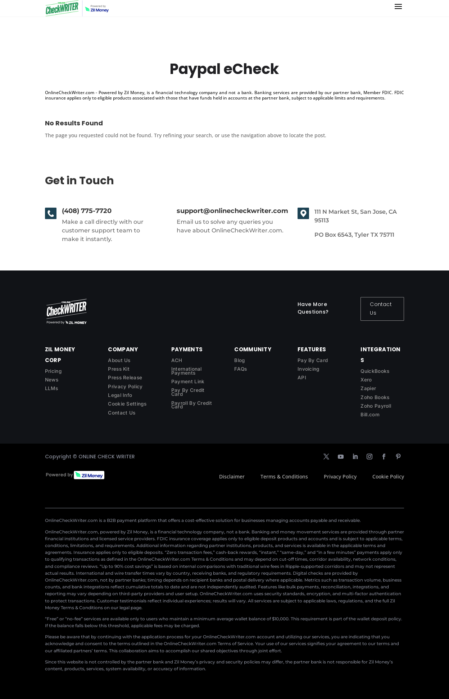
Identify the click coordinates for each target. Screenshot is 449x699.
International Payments (186, 371)
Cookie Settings (127, 404)
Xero (366, 380)
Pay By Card (313, 360)
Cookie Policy (388, 476)
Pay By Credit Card (188, 392)
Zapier (368, 388)
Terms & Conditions (284, 476)
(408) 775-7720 (87, 211)
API (302, 377)
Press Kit (119, 369)
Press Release (125, 377)
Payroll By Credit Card (191, 405)
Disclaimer (232, 476)
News (51, 380)
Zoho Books (374, 397)
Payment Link (188, 381)
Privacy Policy (125, 386)
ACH (176, 360)
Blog (239, 360)
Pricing (53, 371)
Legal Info (120, 395)
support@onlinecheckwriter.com (232, 211)
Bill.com (369, 414)
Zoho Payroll (375, 406)
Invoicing (308, 369)
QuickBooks (374, 371)
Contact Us (380, 308)
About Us (119, 360)
